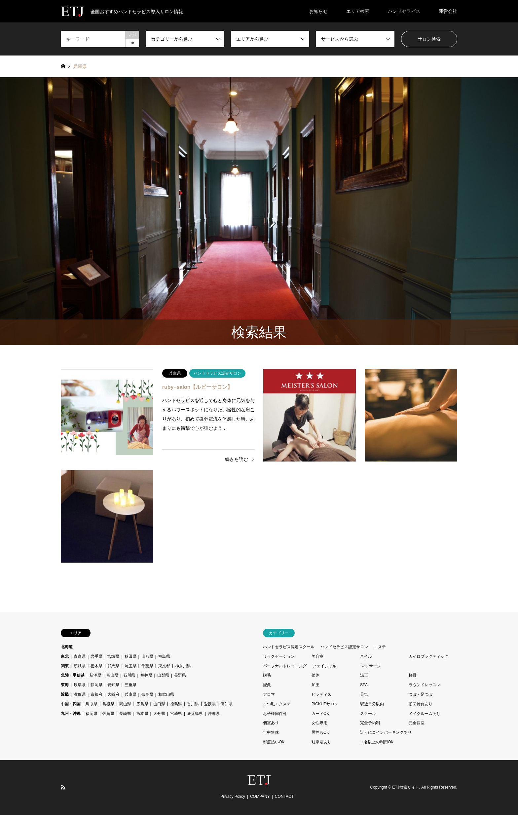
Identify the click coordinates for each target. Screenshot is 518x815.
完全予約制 (370, 723)
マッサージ (371, 666)
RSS (63, 787)
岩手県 (96, 656)
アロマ (269, 694)
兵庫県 (130, 694)
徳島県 (176, 704)
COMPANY (260, 796)
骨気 (364, 694)
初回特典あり (420, 704)
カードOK (320, 713)
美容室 (317, 656)
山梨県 (163, 675)
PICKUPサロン (325, 704)
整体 (315, 675)
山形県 (147, 656)
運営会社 (448, 11)
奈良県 (147, 694)
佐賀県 (108, 713)
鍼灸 (267, 685)
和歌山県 (166, 694)
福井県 (146, 675)
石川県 (129, 675)
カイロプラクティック (428, 656)
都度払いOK (273, 742)
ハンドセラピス (404, 11)
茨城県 (80, 666)
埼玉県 (130, 666)
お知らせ (318, 11)
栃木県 (96, 666)
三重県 (130, 685)
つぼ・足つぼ (420, 694)
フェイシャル (324, 666)
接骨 (413, 675)
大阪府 (113, 694)
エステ (380, 647)
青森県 (80, 656)
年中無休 (271, 732)
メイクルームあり (424, 713)
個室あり (271, 723)
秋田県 (130, 656)
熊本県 (142, 713)
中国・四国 (71, 704)
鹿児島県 (195, 713)
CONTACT (284, 796)
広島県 (142, 704)
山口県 (159, 704)
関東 (65, 666)
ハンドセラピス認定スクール (288, 647)
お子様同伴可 (275, 713)
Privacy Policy (232, 796)
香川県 (193, 704)
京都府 (96, 694)
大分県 (159, 713)
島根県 (108, 704)
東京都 (164, 666)
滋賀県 (80, 694)
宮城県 (113, 656)
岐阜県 (80, 685)
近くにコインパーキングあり (386, 732)
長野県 (180, 675)
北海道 (67, 647)
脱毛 (267, 675)
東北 (65, 656)
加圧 (315, 685)
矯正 (364, 675)
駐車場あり (321, 742)
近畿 (65, 694)
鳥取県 (91, 704)
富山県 (112, 675)
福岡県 (91, 713)
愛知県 (113, 685)
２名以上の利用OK (376, 742)
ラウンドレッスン (424, 685)
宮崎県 (176, 713)
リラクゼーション (279, 656)
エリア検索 (357, 11)
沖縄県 (214, 713)
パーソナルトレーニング (285, 666)
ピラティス (321, 694)
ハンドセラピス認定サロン (344, 647)
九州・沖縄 (71, 713)
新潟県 (95, 675)
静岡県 (96, 685)
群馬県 (113, 666)
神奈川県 (183, 666)
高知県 (227, 704)
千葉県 (147, 666)
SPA (364, 685)
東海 (65, 685)
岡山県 (125, 704)
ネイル (366, 656)
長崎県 (125, 713)
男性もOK (320, 732)
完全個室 (417, 723)
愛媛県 (210, 704)
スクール (368, 713)
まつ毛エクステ (277, 704)
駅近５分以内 (372, 704)
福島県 (164, 656)
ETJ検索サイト (405, 787)
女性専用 (319, 723)
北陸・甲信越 (73, 675)
